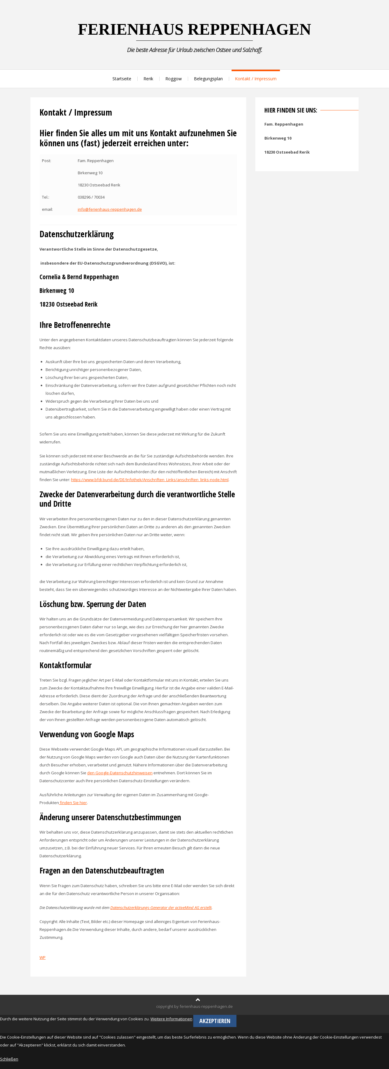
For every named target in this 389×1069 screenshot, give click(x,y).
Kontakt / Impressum (256, 79)
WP (43, 957)
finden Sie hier (73, 802)
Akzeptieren (214, 1021)
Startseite (121, 79)
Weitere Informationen (171, 1019)
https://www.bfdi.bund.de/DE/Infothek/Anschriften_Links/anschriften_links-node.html (150, 479)
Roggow (173, 79)
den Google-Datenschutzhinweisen (120, 773)
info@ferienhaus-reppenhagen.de (110, 209)
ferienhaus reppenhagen (194, 29)
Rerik (148, 79)
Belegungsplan (208, 79)
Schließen (9, 1059)
